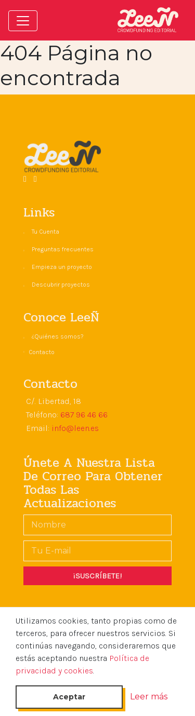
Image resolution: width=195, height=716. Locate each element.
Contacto (42, 352)
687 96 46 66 (84, 415)
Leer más (148, 696)
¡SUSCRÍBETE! (97, 575)
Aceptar (69, 696)
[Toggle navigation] (22, 20)
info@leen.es (75, 428)
